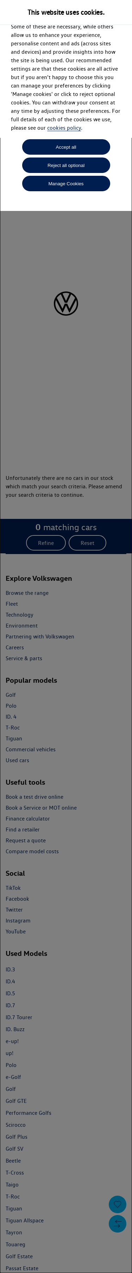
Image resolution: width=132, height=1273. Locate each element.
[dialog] (66, 636)
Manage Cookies (65, 183)
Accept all (66, 147)
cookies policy (64, 127)
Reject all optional (66, 165)
